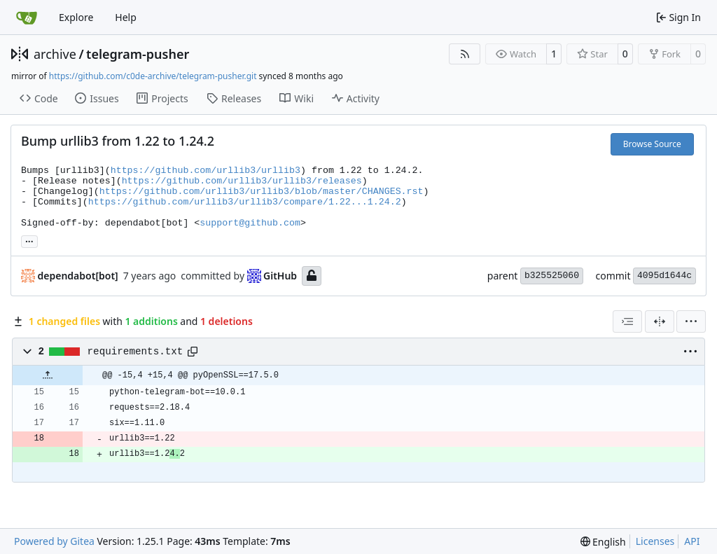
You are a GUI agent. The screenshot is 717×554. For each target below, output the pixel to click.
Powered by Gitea (54, 541)
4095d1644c (664, 275)
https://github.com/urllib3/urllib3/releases (242, 181)
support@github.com (250, 223)
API (691, 541)
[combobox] (627, 321)
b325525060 (551, 275)
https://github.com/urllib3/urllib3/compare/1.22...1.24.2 (244, 202)
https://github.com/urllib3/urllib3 (205, 170)
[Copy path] (192, 351)
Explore (76, 17)
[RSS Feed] (465, 53)
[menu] (691, 321)
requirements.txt (135, 351)
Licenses (655, 541)
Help (126, 17)
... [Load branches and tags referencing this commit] (29, 240)
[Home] (26, 17)
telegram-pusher (137, 54)
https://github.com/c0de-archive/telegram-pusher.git (153, 76)
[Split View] (659, 321)
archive (55, 54)
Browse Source (652, 144)
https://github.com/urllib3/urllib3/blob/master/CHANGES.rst (261, 191)
